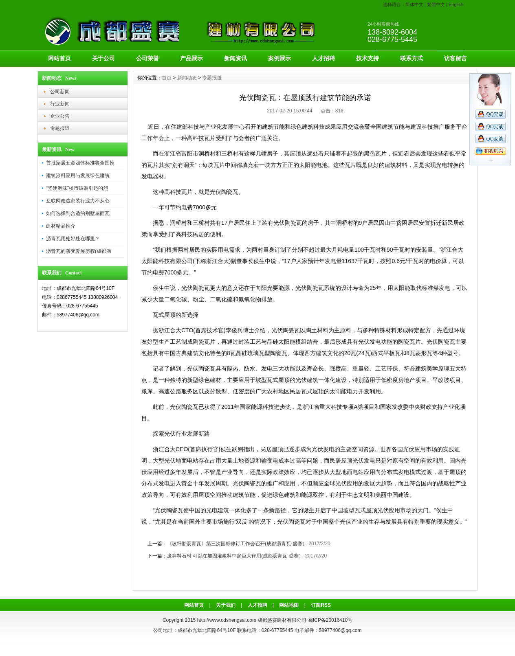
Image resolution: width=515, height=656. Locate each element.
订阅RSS (321, 605)
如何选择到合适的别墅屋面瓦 (78, 213)
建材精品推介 (60, 226)
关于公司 (103, 58)
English (456, 4)
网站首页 (59, 58)
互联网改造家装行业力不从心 (78, 201)
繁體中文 (436, 4)
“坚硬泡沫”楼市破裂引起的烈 (77, 188)
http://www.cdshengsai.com (226, 620)
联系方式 (411, 58)
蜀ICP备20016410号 (330, 620)
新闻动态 (187, 78)
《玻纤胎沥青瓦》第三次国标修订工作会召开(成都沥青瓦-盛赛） (237, 543)
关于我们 (225, 605)
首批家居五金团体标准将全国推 (80, 163)
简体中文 (414, 4)
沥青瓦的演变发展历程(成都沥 (78, 251)
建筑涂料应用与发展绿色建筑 (78, 175)
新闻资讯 (235, 58)
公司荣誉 (147, 58)
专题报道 (60, 128)
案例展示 (279, 58)
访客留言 (455, 58)
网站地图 (289, 605)
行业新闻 (60, 104)
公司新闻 (60, 91)
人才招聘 (323, 58)
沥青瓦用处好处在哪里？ (73, 238)
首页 (167, 78)
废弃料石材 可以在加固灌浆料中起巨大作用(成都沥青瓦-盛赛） (235, 556)
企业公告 (60, 116)
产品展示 (191, 58)
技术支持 (367, 58)
